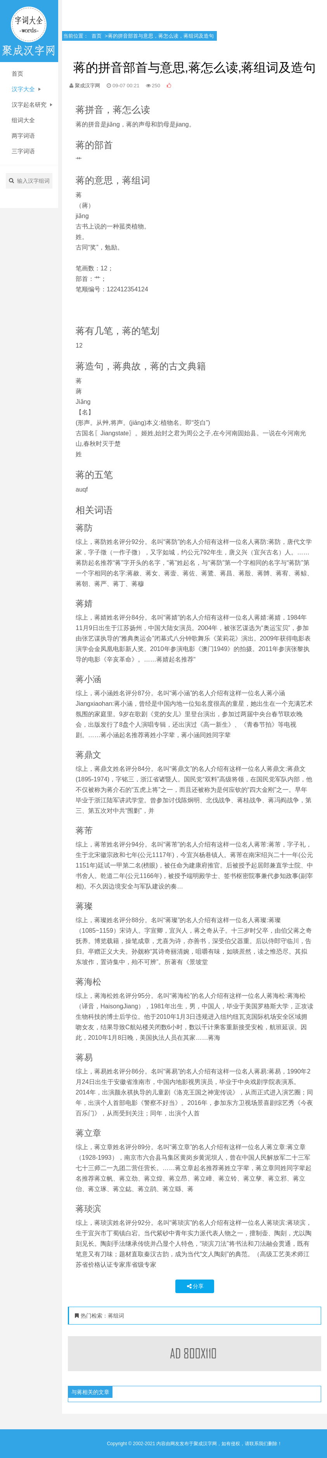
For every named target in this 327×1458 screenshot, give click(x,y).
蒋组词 (116, 1316)
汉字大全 (26, 89)
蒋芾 (84, 830)
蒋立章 (88, 1133)
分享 (194, 1286)
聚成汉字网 (87, 85)
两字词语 (23, 135)
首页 (17, 73)
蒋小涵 (88, 679)
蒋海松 (88, 982)
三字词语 (23, 151)
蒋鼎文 (88, 755)
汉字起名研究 (32, 104)
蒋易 (84, 1057)
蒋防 (84, 528)
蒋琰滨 (88, 1209)
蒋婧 (84, 603)
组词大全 (23, 120)
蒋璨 (84, 906)
